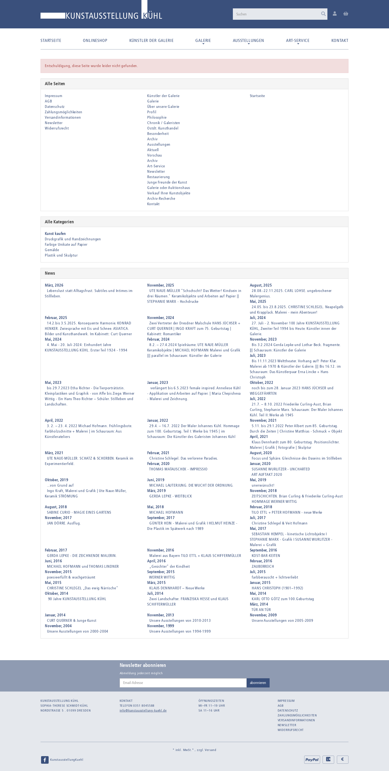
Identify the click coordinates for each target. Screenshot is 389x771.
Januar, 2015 (260, 582)
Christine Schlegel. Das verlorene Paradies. (183, 458)
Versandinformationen (63, 117)
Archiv (152, 139)
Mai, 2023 (53, 382)
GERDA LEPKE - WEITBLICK (170, 496)
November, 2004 (58, 626)
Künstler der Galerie (151, 40)
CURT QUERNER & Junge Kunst (71, 620)
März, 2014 (259, 604)
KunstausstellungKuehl (62, 760)
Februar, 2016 (261, 561)
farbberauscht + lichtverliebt (275, 577)
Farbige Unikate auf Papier (66, 244)
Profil (151, 112)
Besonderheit (158, 133)
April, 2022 (54, 420)
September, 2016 (263, 550)
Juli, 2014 (155, 593)
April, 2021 (259, 436)
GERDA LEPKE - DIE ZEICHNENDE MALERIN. (82, 555)
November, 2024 (160, 317)
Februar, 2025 (56, 317)
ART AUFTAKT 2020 (266, 474)
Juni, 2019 (155, 480)
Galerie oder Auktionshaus (168, 187)
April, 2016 (156, 561)
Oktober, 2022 (261, 382)
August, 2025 (261, 285)
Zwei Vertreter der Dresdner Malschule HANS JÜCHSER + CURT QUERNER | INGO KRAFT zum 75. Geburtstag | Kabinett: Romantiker (193, 328)
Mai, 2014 (258, 593)
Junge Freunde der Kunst (167, 182)
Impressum (53, 96)
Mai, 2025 (258, 301)
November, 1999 (160, 626)
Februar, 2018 (261, 507)
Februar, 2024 (158, 339)
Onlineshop (95, 40)
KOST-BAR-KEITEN (266, 555)
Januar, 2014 (55, 615)
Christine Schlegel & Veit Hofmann (280, 523)
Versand (210, 750)
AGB (48, 101)
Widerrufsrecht (57, 128)
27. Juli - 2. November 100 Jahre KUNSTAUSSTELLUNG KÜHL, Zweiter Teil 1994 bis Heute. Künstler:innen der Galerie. (295, 328)
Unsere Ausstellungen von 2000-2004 (78, 631)
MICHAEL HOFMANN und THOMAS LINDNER (83, 566)
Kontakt (339, 40)
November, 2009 (263, 615)
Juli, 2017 (258, 518)
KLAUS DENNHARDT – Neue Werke (177, 588)
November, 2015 (58, 572)
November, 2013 (160, 615)
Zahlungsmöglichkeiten (63, 112)
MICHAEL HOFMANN (166, 512)
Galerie (203, 41)
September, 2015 (161, 572)
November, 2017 (58, 518)
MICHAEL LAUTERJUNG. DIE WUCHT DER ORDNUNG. (191, 485)
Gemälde (52, 250)
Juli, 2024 (258, 317)
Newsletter (53, 123)
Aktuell (153, 150)
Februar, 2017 (56, 550)
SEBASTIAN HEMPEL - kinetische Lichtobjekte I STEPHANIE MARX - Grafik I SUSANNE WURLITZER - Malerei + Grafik (291, 539)
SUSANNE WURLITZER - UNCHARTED (281, 469)
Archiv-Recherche (161, 198)
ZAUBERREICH (263, 566)
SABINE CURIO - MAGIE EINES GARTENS (79, 512)
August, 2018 (56, 507)
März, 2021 (54, 453)
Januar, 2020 (260, 463)
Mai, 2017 (258, 528)
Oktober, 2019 (56, 480)
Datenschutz (55, 106)
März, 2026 (54, 285)
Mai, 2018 (155, 507)
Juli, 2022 (258, 399)
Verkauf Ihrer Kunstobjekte (168, 193)
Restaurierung (158, 177)
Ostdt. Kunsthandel (162, 128)
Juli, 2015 (258, 572)
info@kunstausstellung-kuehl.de (143, 710)
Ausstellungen (248, 41)
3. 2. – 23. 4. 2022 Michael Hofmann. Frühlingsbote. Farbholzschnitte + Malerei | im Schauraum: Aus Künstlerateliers (88, 431)
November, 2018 (263, 490)
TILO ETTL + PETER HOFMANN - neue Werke (286, 512)
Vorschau (154, 155)
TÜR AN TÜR (261, 609)
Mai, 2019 (258, 480)
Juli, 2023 (258, 355)
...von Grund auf (60, 485)
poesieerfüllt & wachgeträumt (71, 577)
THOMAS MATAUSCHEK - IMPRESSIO (178, 469)
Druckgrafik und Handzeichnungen (73, 239)
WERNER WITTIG (162, 577)
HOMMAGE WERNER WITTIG (274, 501)
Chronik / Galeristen (163, 123)
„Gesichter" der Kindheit (169, 566)
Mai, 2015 (53, 582)
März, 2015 (156, 582)
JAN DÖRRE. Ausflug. (64, 523)
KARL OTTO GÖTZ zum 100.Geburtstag (283, 599)
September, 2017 (161, 518)
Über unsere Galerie (163, 106)
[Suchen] (280, 14)
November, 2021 (263, 420)
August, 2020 (261, 453)
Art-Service (298, 41)
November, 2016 (160, 550)
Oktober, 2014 (56, 593)
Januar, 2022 (157, 420)
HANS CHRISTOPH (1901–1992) (277, 588)
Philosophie (156, 117)
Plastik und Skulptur (61, 255)
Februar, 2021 (158, 453)
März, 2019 (156, 490)
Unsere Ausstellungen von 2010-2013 (180, 620)
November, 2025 (160, 285)
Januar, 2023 (157, 382)
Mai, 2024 (53, 339)
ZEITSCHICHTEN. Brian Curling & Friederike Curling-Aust (297, 496)
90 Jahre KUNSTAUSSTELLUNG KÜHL (76, 599)
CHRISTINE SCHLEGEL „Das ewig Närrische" (82, 588)
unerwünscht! (263, 485)
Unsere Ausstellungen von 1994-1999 (180, 631)
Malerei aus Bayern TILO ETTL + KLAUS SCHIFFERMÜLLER (195, 555)
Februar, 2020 (158, 463)
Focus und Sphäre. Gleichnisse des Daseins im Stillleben (297, 458)
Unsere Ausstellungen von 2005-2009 (282, 620)
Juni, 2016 (53, 561)
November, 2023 (263, 339)
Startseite (51, 40)
